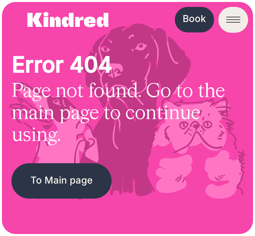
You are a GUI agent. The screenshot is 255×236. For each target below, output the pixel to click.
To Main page (61, 180)
